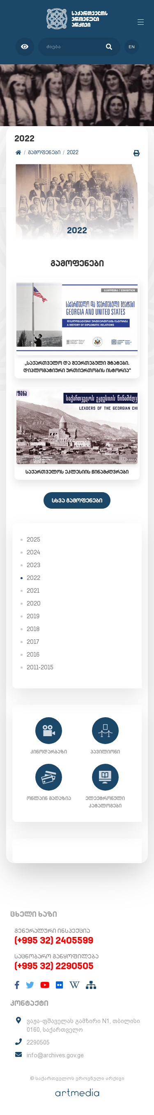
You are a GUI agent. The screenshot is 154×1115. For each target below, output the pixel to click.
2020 (34, 603)
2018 (33, 629)
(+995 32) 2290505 (54, 966)
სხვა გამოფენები (77, 500)
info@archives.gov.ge (55, 1055)
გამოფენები (44, 152)
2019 (33, 616)
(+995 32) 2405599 (53, 940)
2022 (72, 152)
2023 (33, 565)
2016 (33, 654)
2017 (33, 642)
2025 (33, 539)
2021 (33, 590)
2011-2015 (40, 667)
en (132, 47)
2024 (33, 552)
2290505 (38, 1042)
